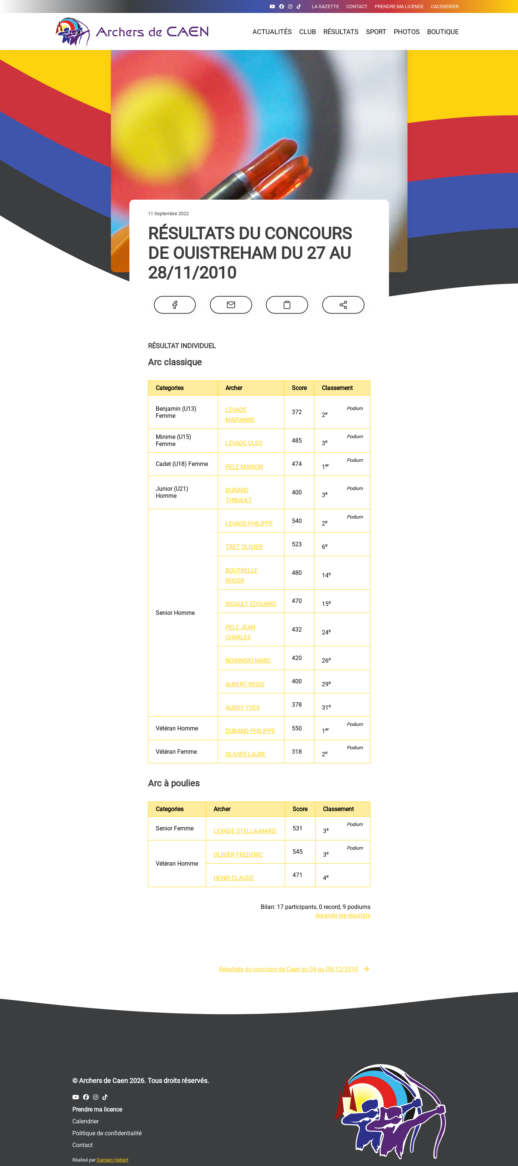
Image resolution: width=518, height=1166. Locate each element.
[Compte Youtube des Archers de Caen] (272, 6)
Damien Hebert (112, 1141)
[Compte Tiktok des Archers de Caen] (299, 6)
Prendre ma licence (399, 6)
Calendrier (445, 6)
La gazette (325, 6)
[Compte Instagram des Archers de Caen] (290, 6)
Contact (356, 6)
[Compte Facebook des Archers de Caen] (281, 6)
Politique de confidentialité (107, 1114)
